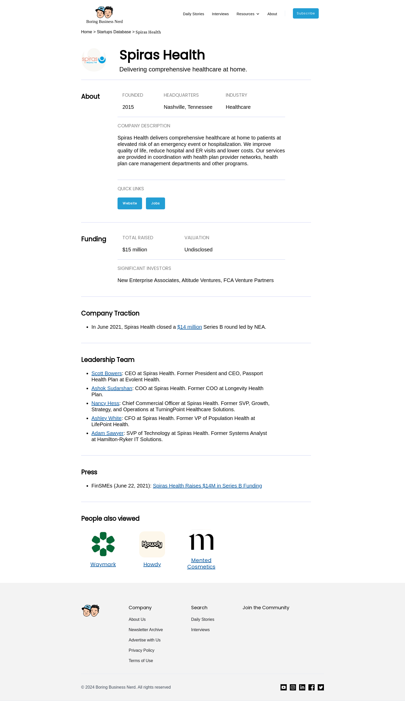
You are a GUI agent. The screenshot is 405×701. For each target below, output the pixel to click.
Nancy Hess (105, 403)
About (272, 14)
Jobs (155, 203)
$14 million (189, 327)
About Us (137, 619)
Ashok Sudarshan (111, 388)
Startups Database (114, 32)
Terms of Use (141, 660)
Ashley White (106, 418)
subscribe (306, 13)
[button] (248, 14)
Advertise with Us (145, 640)
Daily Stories (193, 14)
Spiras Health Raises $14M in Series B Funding (207, 486)
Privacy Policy (141, 650)
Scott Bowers (106, 373)
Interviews (220, 14)
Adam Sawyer (107, 433)
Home (86, 32)
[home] (104, 14)
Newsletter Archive (146, 630)
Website (130, 203)
